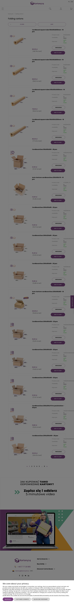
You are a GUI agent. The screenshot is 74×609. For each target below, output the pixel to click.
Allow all (8, 599)
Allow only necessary (41, 599)
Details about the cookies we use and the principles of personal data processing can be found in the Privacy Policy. (36, 595)
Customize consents (22, 599)
